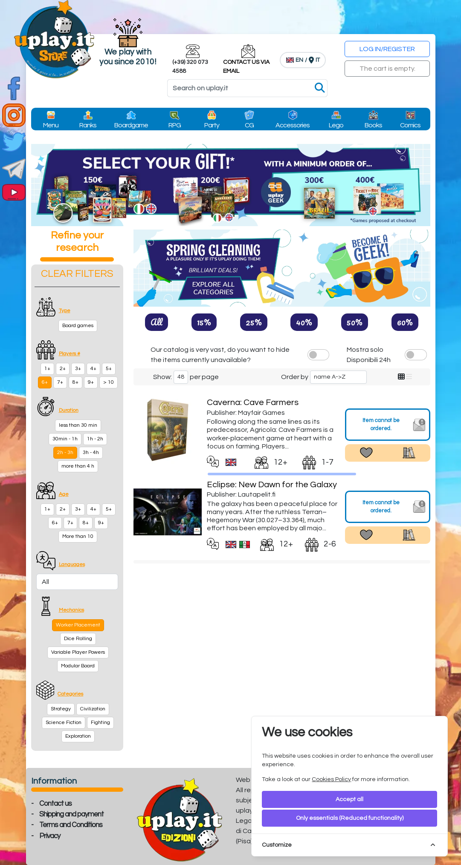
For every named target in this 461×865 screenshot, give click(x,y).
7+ (60, 382)
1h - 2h (95, 439)
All (156, 322)
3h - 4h (91, 452)
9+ (91, 382)
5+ (109, 368)
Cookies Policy (331, 779)
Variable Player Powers (78, 652)
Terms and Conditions (70, 825)
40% (304, 322)
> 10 (108, 382)
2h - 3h (65, 452)
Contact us (55, 804)
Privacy (49, 836)
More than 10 (77, 536)
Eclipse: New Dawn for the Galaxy (272, 484)
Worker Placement (78, 625)
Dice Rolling (78, 638)
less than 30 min (78, 425)
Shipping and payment (71, 814)
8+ (75, 382)
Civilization (92, 709)
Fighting (100, 722)
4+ (93, 368)
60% (405, 322)
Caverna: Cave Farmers (253, 402)
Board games (77, 325)
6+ (45, 382)
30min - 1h (65, 439)
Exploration (78, 736)
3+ (78, 368)
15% (204, 322)
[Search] (247, 88)
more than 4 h (77, 466)
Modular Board (78, 666)
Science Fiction (63, 722)
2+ (63, 368)
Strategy (61, 709)
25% (254, 322)
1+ (47, 368)
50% (354, 322)
